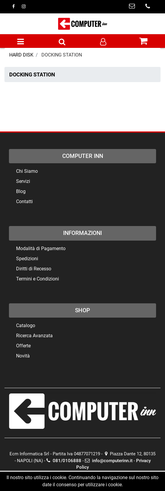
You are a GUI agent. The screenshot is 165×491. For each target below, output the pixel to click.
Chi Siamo (27, 171)
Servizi (23, 181)
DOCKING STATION (61, 55)
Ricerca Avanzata (34, 335)
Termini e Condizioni (37, 279)
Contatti (24, 201)
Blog (21, 191)
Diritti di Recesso (33, 269)
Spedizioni (27, 258)
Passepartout (94, 480)
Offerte (23, 346)
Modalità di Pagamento (41, 248)
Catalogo (25, 325)
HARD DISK (21, 55)
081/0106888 (63, 460)
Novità (23, 356)
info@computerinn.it (109, 460)
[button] (62, 42)
